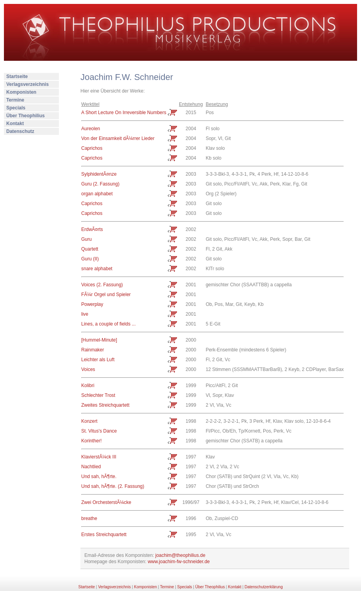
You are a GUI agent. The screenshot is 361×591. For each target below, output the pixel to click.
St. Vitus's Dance (99, 431)
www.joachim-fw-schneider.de (179, 561)
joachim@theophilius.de (180, 555)
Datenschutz (20, 131)
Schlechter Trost (98, 395)
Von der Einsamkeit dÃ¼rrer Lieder (118, 138)
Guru (86, 239)
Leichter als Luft (98, 359)
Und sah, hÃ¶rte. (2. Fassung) (112, 486)
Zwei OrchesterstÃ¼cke (106, 502)
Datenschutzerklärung (263, 587)
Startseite (17, 76)
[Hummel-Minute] (99, 340)
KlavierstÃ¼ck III (98, 457)
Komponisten (21, 92)
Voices (88, 369)
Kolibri (87, 385)
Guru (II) (90, 259)
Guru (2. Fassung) (100, 184)
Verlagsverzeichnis (27, 84)
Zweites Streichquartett (105, 405)
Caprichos (91, 148)
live (84, 314)
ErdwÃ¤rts (92, 229)
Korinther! (91, 441)
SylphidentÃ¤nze (99, 174)
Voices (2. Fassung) (102, 284)
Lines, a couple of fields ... (108, 324)
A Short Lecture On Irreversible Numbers (123, 112)
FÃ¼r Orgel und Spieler (106, 294)
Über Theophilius (25, 115)
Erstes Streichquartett (103, 534)
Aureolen (90, 128)
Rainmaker (92, 350)
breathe (89, 518)
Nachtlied (91, 466)
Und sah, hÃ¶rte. (99, 476)
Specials (16, 108)
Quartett (89, 249)
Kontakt (15, 123)
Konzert (89, 421)
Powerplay (92, 304)
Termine (15, 100)
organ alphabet (97, 193)
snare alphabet (96, 268)
